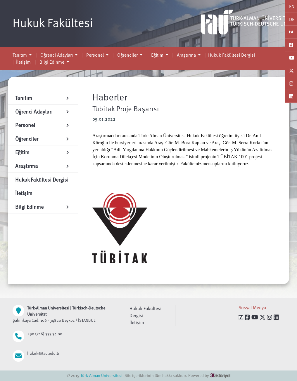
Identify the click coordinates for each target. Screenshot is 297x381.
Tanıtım (20, 54)
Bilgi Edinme (51, 61)
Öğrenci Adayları (56, 54)
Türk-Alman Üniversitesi (101, 375)
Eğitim (157, 54)
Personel (95, 54)
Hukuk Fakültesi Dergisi (231, 54)
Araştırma (186, 54)
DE (291, 19)
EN (291, 6)
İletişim (23, 61)
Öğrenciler (127, 54)
